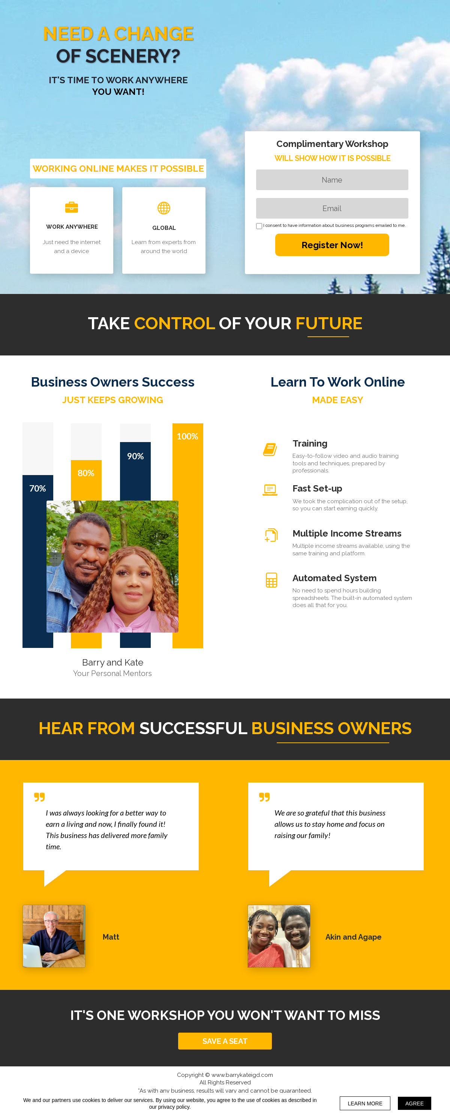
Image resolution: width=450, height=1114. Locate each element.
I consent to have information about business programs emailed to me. (334, 225)
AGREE (414, 1104)
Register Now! (332, 245)
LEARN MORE (365, 1104)
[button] (225, 1041)
